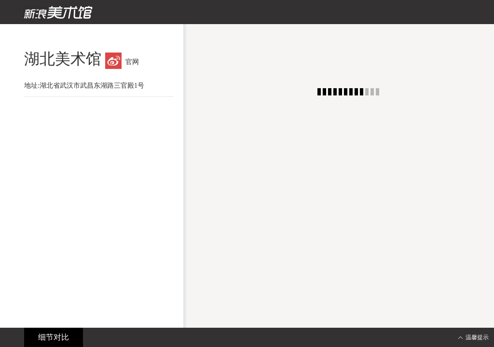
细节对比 (53, 337)
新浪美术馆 (58, 12)
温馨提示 (477, 337)
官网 (132, 62)
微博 (113, 61)
